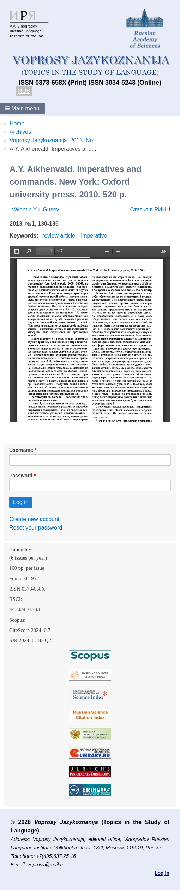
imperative (94, 236)
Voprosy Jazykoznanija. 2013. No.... (54, 140)
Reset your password (35, 528)
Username (21, 450)
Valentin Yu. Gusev (35, 210)
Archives (20, 132)
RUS (24, 91)
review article (58, 236)
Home (17, 123)
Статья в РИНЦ (150, 210)
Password (20, 475)
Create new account (34, 519)
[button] (22, 108)
